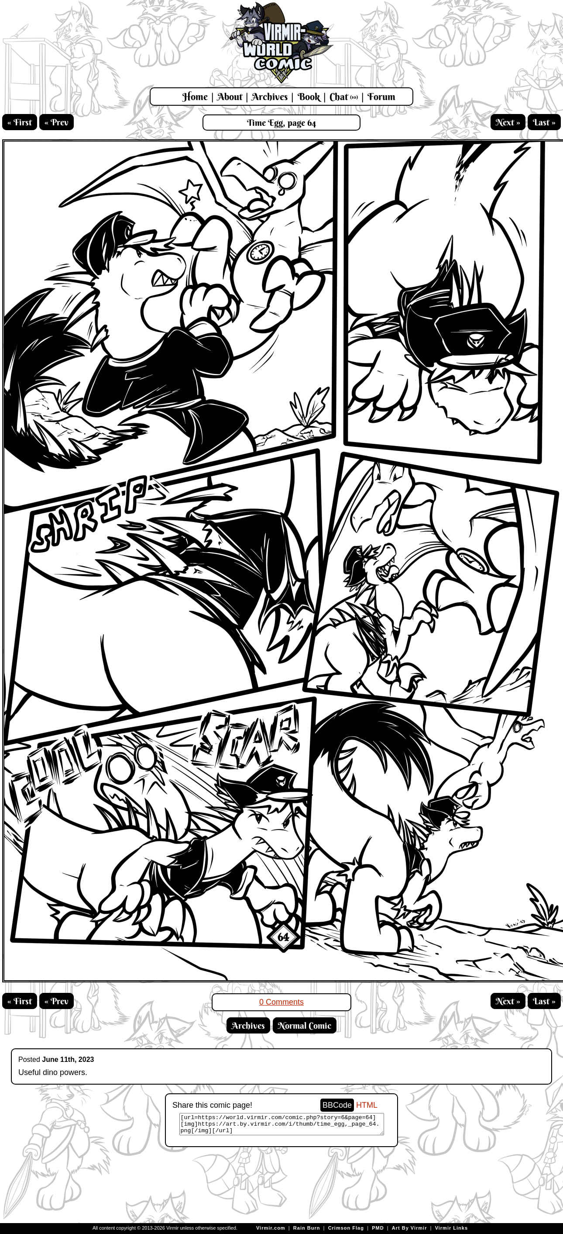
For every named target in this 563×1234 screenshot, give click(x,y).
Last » (544, 122)
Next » (508, 122)
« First (19, 122)
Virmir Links (451, 1228)
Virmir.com (270, 1228)
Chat (344, 96)
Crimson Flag (346, 1228)
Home (195, 96)
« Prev (57, 122)
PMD (378, 1228)
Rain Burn (306, 1228)
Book (309, 96)
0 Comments (281, 1002)
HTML (367, 1105)
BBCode (337, 1105)
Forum (381, 96)
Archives (270, 96)
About (229, 96)
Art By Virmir (409, 1228)
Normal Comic (304, 1025)
